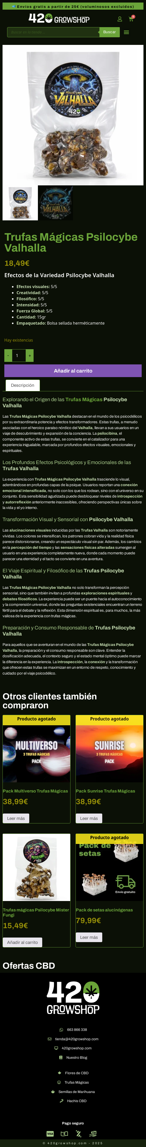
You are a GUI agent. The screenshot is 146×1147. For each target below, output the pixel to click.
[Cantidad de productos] (19, 355)
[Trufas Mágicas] (59, 1082)
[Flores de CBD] (59, 1073)
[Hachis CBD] (61, 1101)
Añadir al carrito (73, 371)
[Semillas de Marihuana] (53, 1091)
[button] (126, 32)
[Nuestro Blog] (61, 1057)
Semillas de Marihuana (77, 1092)
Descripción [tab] (22, 385)
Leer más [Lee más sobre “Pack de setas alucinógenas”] (89, 937)
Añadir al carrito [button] (22, 942)
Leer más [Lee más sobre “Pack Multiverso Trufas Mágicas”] (16, 818)
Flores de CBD (77, 1073)
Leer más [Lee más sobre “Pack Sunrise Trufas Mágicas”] (89, 818)
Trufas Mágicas (84, 399)
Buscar (109, 32)
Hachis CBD (76, 1101)
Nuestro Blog (76, 1058)
